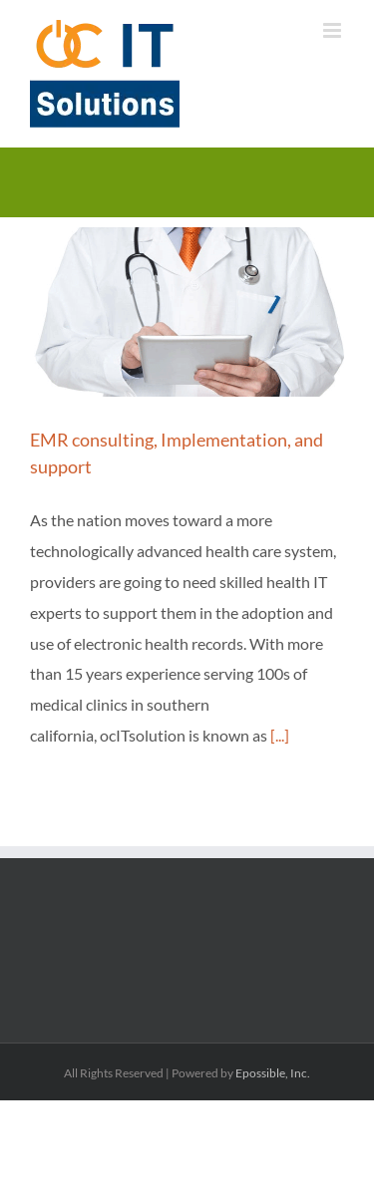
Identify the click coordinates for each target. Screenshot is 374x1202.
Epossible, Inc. (272, 1072)
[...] (279, 735)
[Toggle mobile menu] (333, 30)
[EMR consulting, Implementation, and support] (187, 312)
